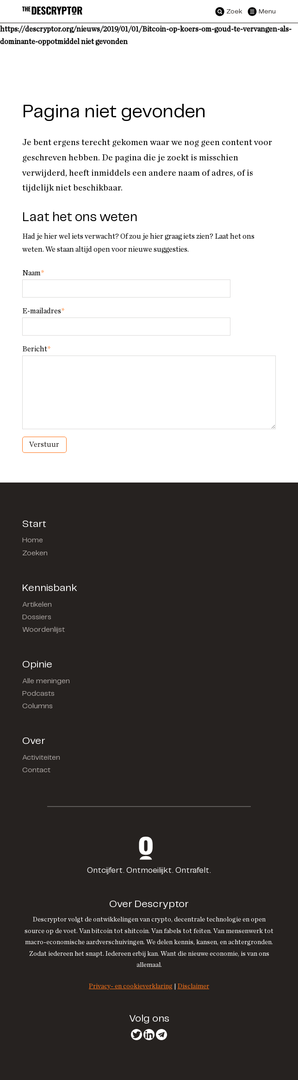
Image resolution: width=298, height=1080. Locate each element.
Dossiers (36, 617)
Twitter (136, 1034)
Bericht (36, 349)
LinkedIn (149, 1034)
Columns (37, 706)
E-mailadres (43, 311)
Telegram (161, 1034)
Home (32, 540)
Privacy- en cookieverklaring (131, 986)
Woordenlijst (43, 629)
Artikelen (37, 604)
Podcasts (38, 693)
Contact (36, 770)
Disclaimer (193, 986)
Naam (33, 273)
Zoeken (35, 553)
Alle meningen (46, 681)
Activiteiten (41, 757)
